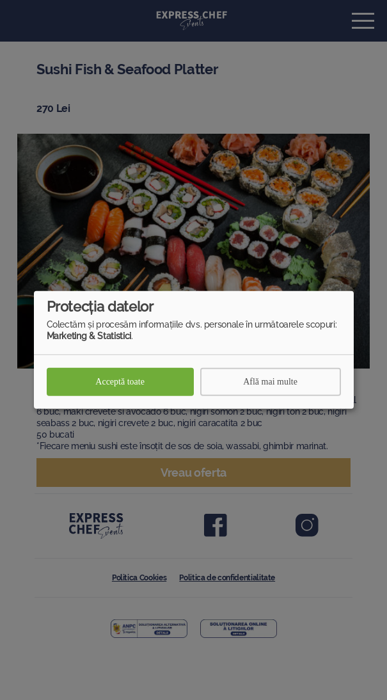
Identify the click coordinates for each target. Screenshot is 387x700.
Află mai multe (270, 381)
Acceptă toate (120, 381)
